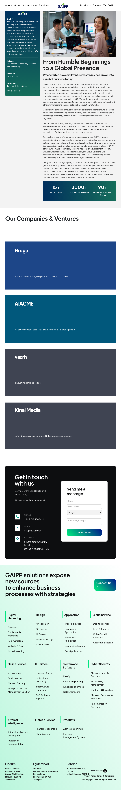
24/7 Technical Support (43, 697)
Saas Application (73, 651)
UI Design (41, 634)
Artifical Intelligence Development (18, 734)
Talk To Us (108, 5)
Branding (12, 627)
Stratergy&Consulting (102, 690)
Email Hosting (15, 678)
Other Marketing (16, 651)
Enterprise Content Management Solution (19, 690)
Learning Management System (74, 736)
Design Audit (42, 644)
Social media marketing (14, 634)
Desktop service (101, 623)
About (8, 5)
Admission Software (73, 728)
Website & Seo (15, 646)
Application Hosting (103, 642)
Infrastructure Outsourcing (42, 688)
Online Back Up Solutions (100, 636)
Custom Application (75, 646)
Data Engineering (71, 691)
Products (85, 5)
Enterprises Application (70, 639)
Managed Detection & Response (102, 697)
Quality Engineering (73, 681)
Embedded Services (73, 686)
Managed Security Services (100, 675)
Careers (97, 5)
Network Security (16, 683)
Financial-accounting (46, 728)
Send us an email (37, 500)
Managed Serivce (44, 673)
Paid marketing (15, 640)
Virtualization (14, 673)
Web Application (73, 623)
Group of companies (25, 5)
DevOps (67, 676)
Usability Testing (44, 639)
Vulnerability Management (97, 683)
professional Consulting (42, 680)
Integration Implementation (16, 742)
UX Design (41, 629)
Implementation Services (99, 705)
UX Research (42, 623)
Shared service (43, 734)
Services (44, 5)
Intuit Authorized (101, 629)
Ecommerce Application (71, 631)
